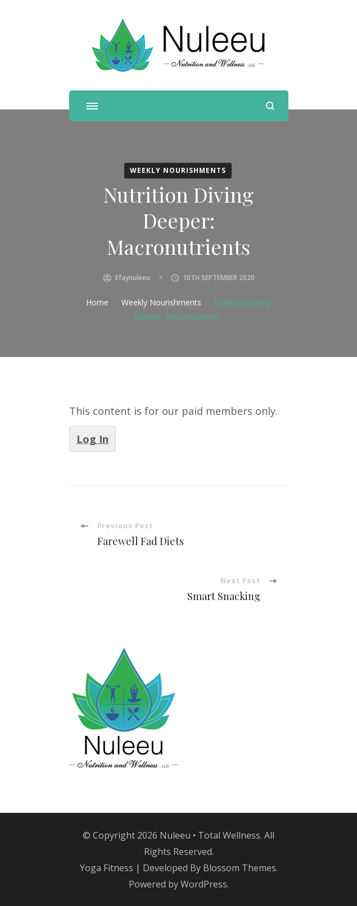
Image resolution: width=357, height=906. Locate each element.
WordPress (203, 884)
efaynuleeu (132, 277)
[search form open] (270, 105)
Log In (92, 439)
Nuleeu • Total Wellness (210, 835)
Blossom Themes (239, 868)
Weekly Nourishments (178, 170)
